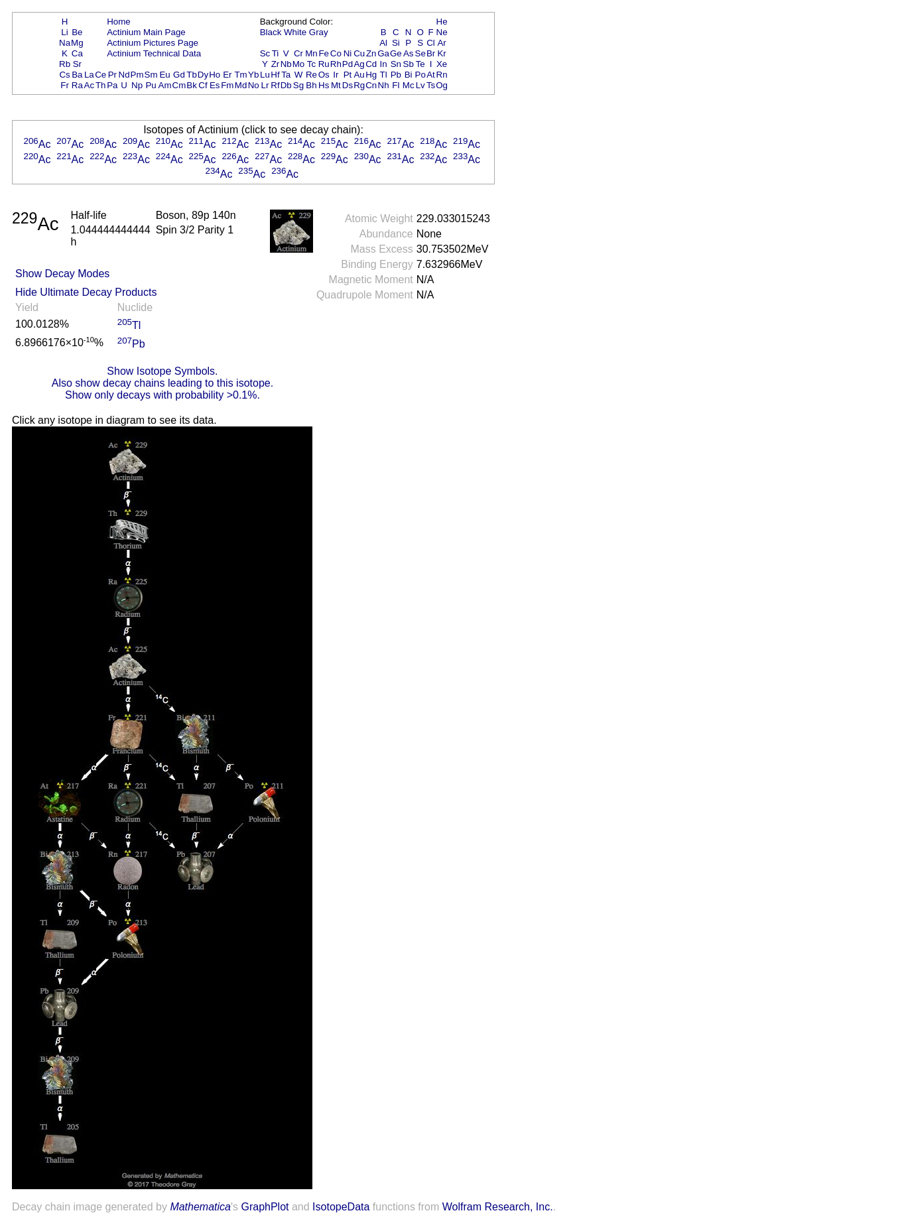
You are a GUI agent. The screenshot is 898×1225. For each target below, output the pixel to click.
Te (420, 64)
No (253, 85)
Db (286, 85)
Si (396, 43)
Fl (395, 85)
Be (77, 32)
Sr (77, 64)
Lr (265, 85)
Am (165, 85)
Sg (298, 85)
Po (420, 75)
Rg (359, 85)
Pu (150, 85)
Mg (77, 43)
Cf (202, 85)
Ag (358, 64)
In (383, 64)
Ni (348, 53)
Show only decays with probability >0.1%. (162, 395)
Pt (348, 75)
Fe (323, 53)
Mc (409, 85)
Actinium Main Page (146, 32)
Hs (323, 85)
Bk (191, 85)
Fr (64, 85)
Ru (324, 64)
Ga (383, 53)
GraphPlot (265, 1206)
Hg (371, 75)
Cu (359, 53)
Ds (347, 85)
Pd (347, 64)
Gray (318, 32)
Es (215, 85)
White (295, 32)
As (408, 53)
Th (101, 85)
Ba (77, 75)
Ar (441, 43)
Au (358, 75)
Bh (311, 85)
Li (64, 32)
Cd (371, 64)
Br (430, 53)
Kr (441, 53)
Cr (298, 53)
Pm (137, 75)
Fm (227, 85)
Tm (240, 75)
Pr (112, 75)
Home (119, 22)
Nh (383, 85)
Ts (430, 85)
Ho (214, 75)
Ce (100, 75)
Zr (275, 64)
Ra (77, 85)
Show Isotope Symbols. (162, 371)
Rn (442, 75)
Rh (336, 64)
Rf (275, 85)
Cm (179, 85)
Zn (371, 53)
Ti (275, 53)
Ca (77, 53)
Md (241, 85)
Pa (112, 85)
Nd (124, 75)
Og (442, 85)
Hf (275, 75)
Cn (371, 85)
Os (324, 75)
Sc (265, 53)
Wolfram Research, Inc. (497, 1206)
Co (336, 53)
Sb (408, 64)
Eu (164, 75)
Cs (64, 75)
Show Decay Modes (62, 273)
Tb (191, 75)
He (442, 22)
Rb (64, 64)
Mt (336, 85)
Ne (442, 32)
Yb (253, 75)
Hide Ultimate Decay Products (86, 292)
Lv (420, 85)
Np (137, 85)
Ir (335, 75)
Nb (286, 64)
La (89, 75)
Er (227, 75)
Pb (396, 75)
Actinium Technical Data (154, 53)
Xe (441, 64)
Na (64, 43)
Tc (311, 64)
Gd (179, 75)
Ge (396, 53)
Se (420, 53)
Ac (89, 85)
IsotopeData (340, 1206)
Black (271, 32)
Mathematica (200, 1206)
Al (383, 43)
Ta (285, 75)
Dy (203, 75)
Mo (298, 64)
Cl (430, 43)
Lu (265, 75)
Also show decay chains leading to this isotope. (162, 383)
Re (311, 75)
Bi (409, 75)
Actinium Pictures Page (152, 43)
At (430, 75)
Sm (151, 75)
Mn (311, 53)
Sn (396, 64)
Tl (383, 75)
